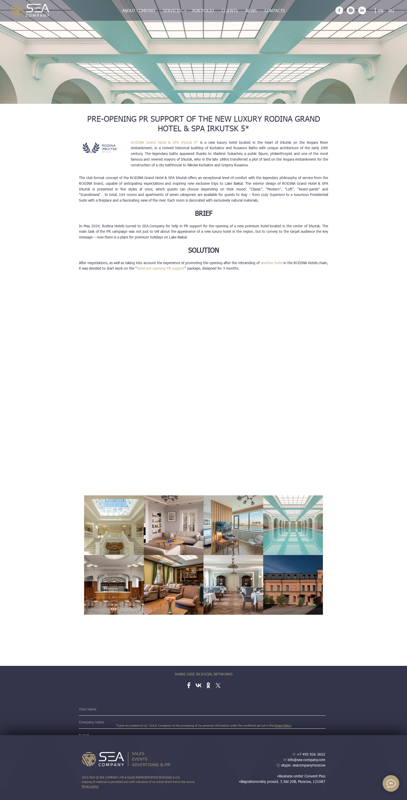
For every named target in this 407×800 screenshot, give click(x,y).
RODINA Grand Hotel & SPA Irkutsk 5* (164, 142)
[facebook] (339, 10)
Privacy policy (90, 786)
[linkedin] (362, 10)
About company (138, 10)
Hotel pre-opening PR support (161, 268)
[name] (202, 709)
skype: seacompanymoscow (300, 765)
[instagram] (351, 10)
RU (391, 10)
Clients (230, 10)
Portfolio (203, 10)
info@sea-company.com (304, 759)
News (251, 10)
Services (173, 10)
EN (380, 10)
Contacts (274, 10)
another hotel (271, 262)
